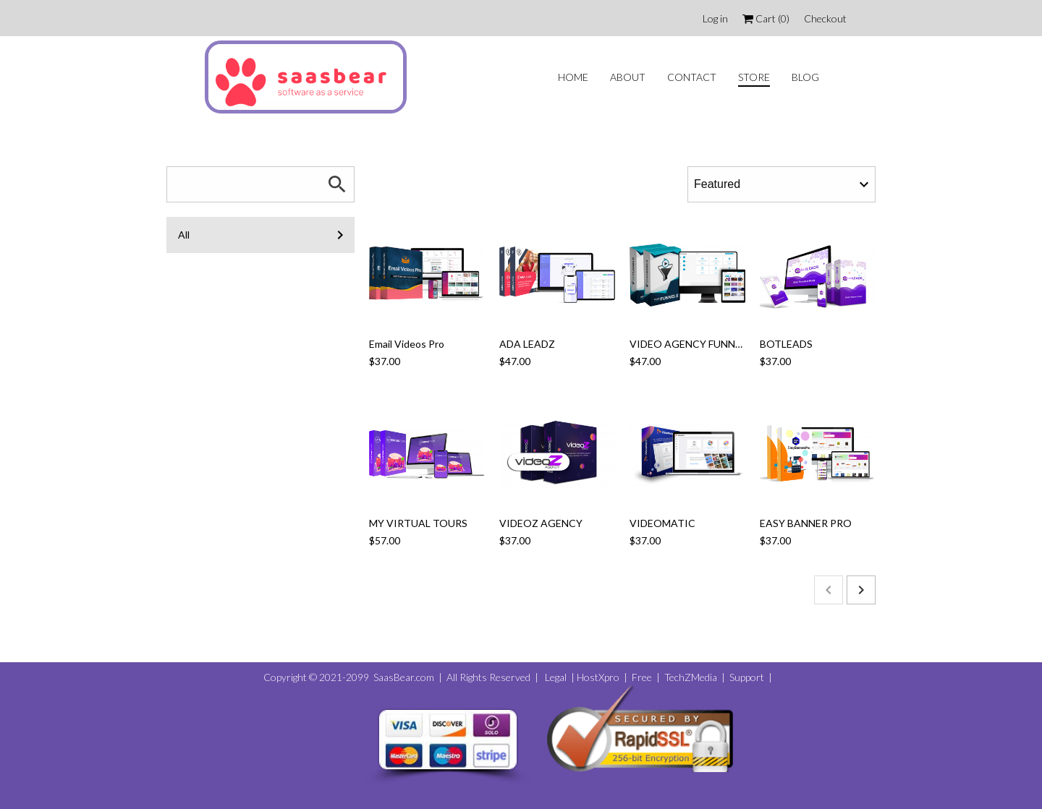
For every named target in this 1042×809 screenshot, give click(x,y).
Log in (715, 18)
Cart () (765, 18)
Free (642, 677)
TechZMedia (690, 677)
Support (745, 677)
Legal (555, 677)
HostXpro (598, 677)
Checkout (825, 18)
